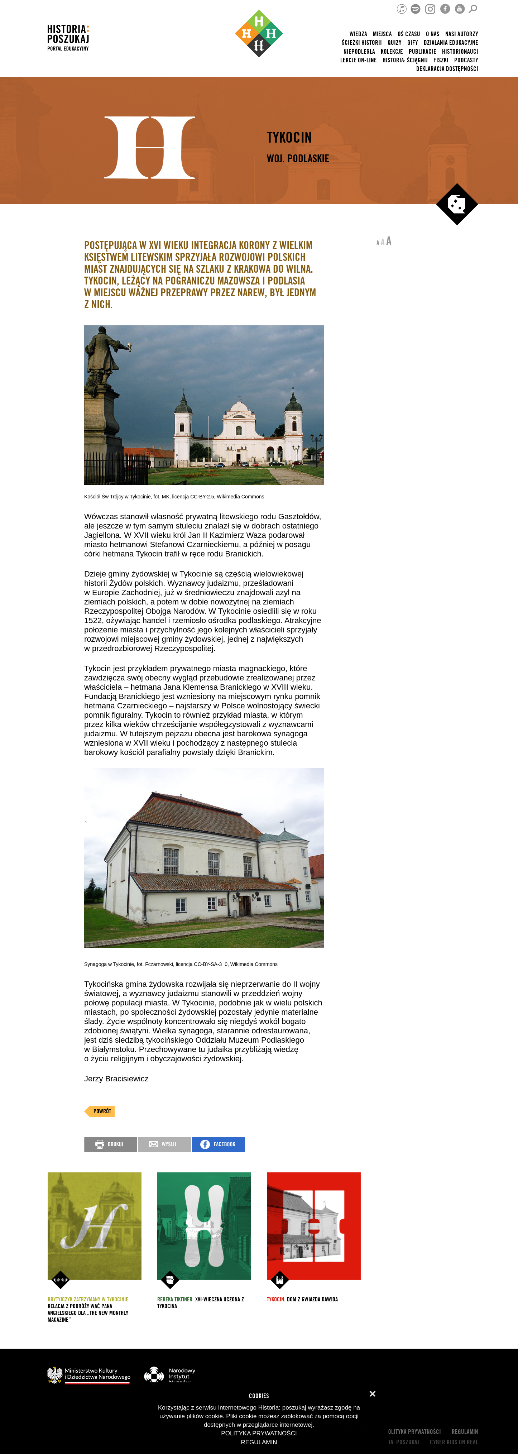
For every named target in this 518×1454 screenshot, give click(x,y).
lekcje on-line (358, 60)
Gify (412, 43)
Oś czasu (409, 34)
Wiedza (358, 34)
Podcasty (466, 60)
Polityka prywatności (413, 1432)
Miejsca (382, 34)
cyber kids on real (454, 1442)
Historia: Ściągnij (405, 60)
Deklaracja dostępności (447, 69)
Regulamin (465, 1432)
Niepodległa (359, 52)
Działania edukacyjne (451, 43)
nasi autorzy (461, 34)
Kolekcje (392, 52)
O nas (433, 34)
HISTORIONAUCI (460, 52)
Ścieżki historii (362, 43)
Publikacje (422, 52)
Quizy (395, 43)
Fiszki (441, 60)
